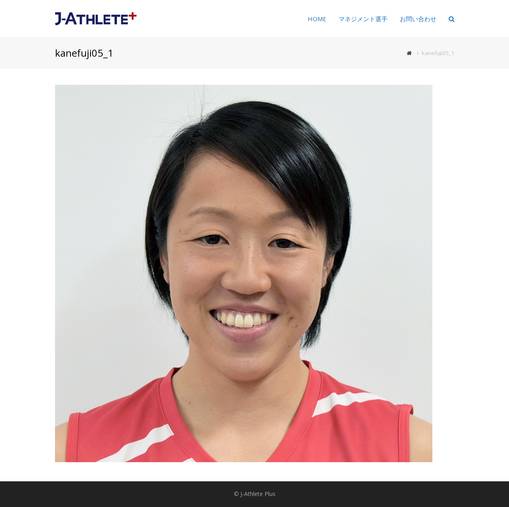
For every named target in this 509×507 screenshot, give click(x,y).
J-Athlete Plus (257, 494)
